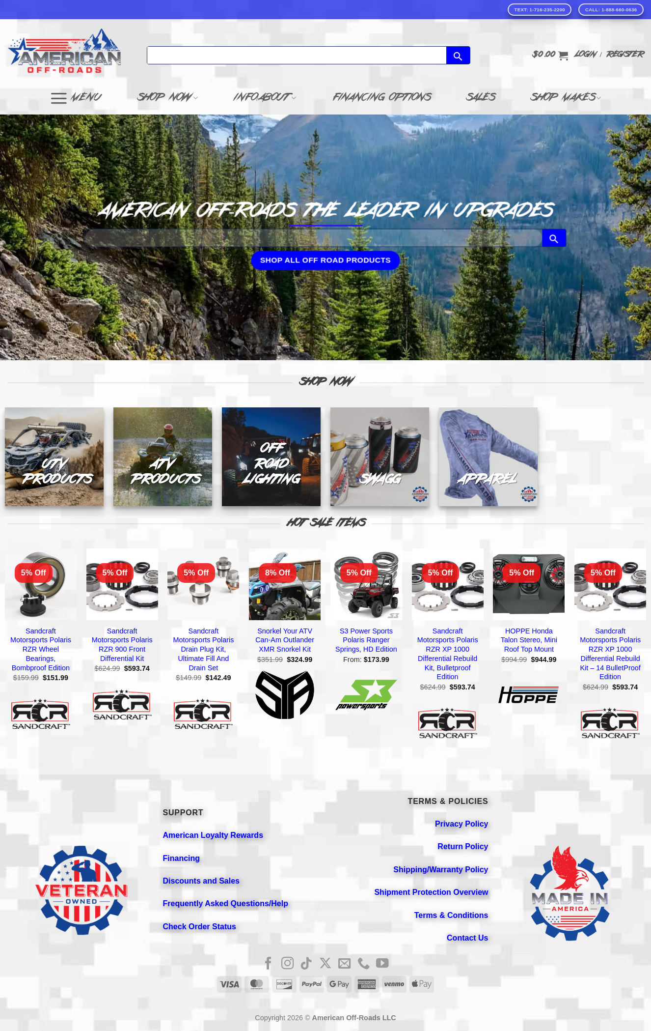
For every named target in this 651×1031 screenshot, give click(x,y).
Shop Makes (566, 98)
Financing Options (381, 98)
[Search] (296, 55)
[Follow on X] (325, 964)
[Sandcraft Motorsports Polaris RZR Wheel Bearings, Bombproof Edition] (41, 584)
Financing (181, 858)
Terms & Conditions (451, 915)
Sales (480, 98)
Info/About (265, 98)
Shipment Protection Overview (431, 892)
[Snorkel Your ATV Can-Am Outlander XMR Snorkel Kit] (285, 584)
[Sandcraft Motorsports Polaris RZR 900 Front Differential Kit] (122, 584)
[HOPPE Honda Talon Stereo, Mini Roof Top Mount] (529, 584)
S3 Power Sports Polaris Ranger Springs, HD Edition (366, 640)
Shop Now (167, 98)
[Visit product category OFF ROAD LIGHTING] (271, 456)
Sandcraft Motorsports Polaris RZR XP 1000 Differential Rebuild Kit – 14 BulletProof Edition (610, 654)
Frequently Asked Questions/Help (225, 903)
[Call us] (363, 964)
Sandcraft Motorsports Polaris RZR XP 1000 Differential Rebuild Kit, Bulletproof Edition (447, 654)
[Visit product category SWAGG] (379, 456)
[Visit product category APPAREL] (488, 456)
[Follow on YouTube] (382, 964)
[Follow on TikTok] (306, 964)
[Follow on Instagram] (287, 964)
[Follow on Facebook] (268, 964)
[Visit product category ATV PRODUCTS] (162, 456)
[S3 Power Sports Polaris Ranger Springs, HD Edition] (366, 584)
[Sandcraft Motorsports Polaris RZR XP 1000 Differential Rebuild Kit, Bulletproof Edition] (448, 584)
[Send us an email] (344, 964)
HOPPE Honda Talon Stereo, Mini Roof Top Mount (529, 640)
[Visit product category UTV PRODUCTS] (54, 456)
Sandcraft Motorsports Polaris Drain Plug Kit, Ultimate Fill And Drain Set (203, 649)
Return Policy (462, 846)
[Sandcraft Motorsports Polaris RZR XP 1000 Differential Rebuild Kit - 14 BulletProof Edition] (610, 584)
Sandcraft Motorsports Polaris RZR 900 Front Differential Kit (122, 644)
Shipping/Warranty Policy (440, 869)
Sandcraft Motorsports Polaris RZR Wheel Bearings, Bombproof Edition (40, 649)
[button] (550, 55)
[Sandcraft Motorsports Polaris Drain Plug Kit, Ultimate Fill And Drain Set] (203, 584)
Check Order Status (199, 926)
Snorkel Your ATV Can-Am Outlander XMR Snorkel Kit (284, 640)
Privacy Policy (461, 824)
